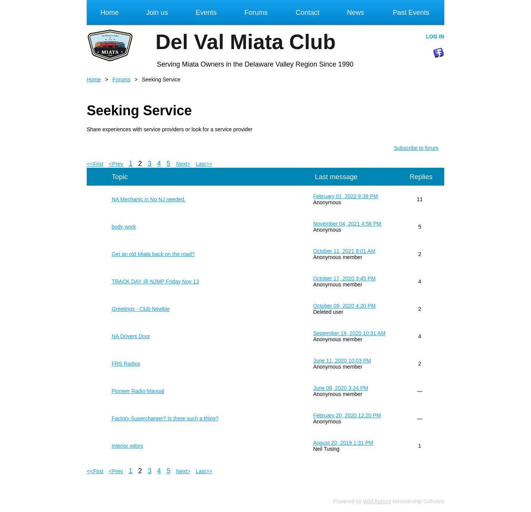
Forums (121, 79)
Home (94, 79)
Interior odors (127, 446)
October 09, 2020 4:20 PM (344, 306)
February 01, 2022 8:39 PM (345, 196)
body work (123, 227)
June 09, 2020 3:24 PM (340, 388)
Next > (183, 164)
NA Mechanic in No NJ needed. (148, 199)
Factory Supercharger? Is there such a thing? (164, 418)
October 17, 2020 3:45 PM (344, 278)
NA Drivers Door (130, 336)
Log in (435, 36)
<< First (95, 164)
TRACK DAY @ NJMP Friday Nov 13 (155, 281)
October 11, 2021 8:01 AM (344, 251)
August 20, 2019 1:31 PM (343, 443)
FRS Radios (125, 364)
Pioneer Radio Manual (137, 391)
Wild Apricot (377, 501)
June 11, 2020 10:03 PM (342, 361)
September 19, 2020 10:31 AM (349, 333)
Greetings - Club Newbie (140, 309)
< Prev (116, 164)
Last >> (204, 164)
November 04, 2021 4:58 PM (347, 224)
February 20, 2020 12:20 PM (347, 415)
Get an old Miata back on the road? (153, 254)
